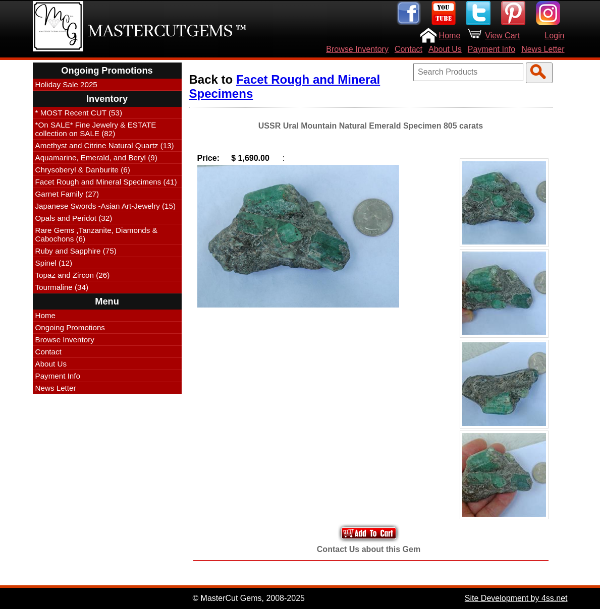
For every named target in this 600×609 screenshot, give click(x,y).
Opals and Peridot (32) (74, 218)
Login (554, 35)
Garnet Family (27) (67, 194)
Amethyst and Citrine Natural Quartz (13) (104, 145)
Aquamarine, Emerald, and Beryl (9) (96, 157)
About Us (445, 49)
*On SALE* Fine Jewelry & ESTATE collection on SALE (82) (95, 129)
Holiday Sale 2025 (66, 84)
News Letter (542, 49)
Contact (408, 49)
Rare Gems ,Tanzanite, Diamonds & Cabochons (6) (96, 234)
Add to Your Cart (369, 533)
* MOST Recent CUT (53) (78, 112)
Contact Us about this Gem (368, 549)
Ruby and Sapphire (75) (76, 251)
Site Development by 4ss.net (516, 598)
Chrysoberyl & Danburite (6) (82, 169)
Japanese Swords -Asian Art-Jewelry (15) (105, 206)
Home (450, 35)
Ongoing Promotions (70, 327)
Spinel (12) (53, 263)
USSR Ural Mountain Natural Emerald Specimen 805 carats (370, 125)
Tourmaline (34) (62, 287)
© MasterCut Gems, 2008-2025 (248, 598)
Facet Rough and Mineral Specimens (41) (106, 181)
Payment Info (491, 49)
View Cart (502, 35)
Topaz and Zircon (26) (72, 275)
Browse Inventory (357, 49)
